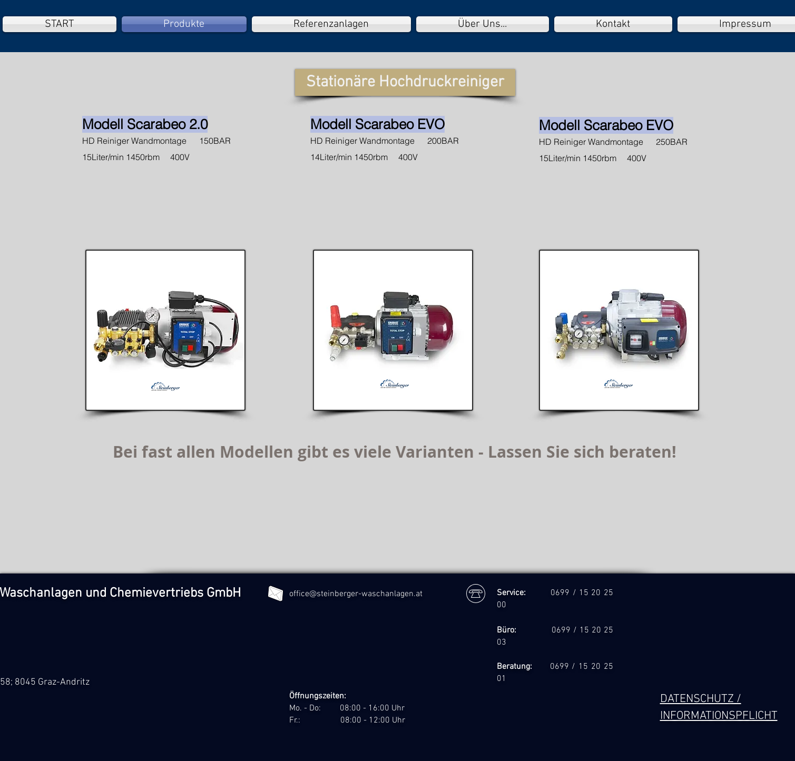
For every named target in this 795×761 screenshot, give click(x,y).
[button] (405, 82)
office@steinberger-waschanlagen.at (356, 594)
